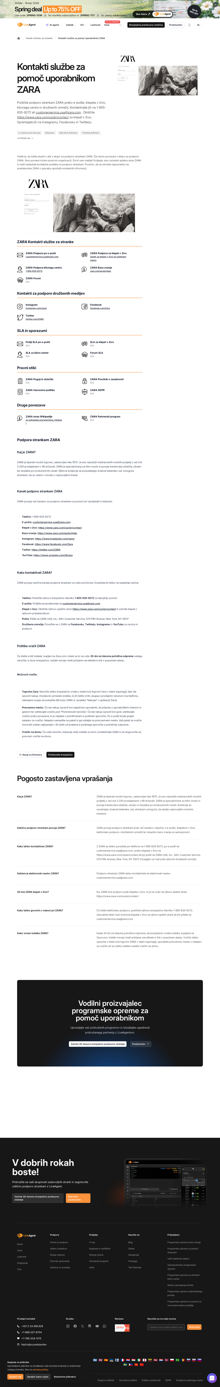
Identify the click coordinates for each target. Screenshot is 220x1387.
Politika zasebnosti (151, 1380)
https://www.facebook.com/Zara (54, 544)
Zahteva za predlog (60, 1267)
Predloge (132, 1261)
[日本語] (144, 1360)
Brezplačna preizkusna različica (146, 25)
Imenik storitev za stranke (39, 38)
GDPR (168, 1380)
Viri (83, 25)
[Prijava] (189, 25)
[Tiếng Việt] (136, 1364)
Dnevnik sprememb (60, 1261)
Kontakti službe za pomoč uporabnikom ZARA (81, 38)
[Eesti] (111, 1360)
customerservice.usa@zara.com (58, 112)
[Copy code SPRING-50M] (45, 15)
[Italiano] (139, 1360)
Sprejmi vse (15, 1376)
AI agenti (54, 24)
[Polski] (172, 1360)
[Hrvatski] (128, 1360)
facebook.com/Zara (100, 308)
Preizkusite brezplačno (60, 754)
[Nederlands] (161, 1360)
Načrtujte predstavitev (74, 1198)
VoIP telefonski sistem (178, 1258)
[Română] (183, 1360)
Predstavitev (175, 25)
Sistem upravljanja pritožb (180, 1285)
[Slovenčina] (194, 1360)
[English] (100, 1360)
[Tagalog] (131, 1364)
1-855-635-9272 (34, 271)
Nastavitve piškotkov (65, 1376)
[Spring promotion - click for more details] (110, 9)
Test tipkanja (134, 1267)
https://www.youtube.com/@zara (53, 555)
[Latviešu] (155, 1360)
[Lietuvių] (150, 1360)
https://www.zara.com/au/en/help (57, 533)
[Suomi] (117, 1360)
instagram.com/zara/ (36, 308)
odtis (91, 1267)
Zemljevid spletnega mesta (189, 1380)
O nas (92, 1242)
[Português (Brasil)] (177, 1360)
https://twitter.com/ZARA (46, 549)
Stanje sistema (57, 1255)
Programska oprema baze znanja (184, 1242)
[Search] (122, 25)
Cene (19, 1250)
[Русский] (188, 1360)
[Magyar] (133, 1360)
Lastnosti (21, 1256)
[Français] (122, 1360)
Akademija (133, 1255)
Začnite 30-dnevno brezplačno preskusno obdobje (98, 1044)
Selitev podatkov (58, 1248)
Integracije (22, 1263)
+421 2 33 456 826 (32, 1326)
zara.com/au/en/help (100, 271)
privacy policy (40, 1369)
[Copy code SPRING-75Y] (98, 15)
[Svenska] (125, 1364)
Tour (19, 1269)
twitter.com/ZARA (35, 319)
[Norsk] (166, 1360)
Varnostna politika (128, 1380)
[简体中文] (142, 1364)
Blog (130, 1242)
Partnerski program (98, 1261)
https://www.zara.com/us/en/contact (43, 117)
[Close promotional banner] (215, 4)
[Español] (106, 1360)
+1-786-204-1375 (31, 1338)
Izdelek (71, 25)
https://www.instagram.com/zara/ (55, 538)
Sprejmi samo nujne (37, 1376)
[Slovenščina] (199, 1360)
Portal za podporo (59, 1242)
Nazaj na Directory (30, 754)
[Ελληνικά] (95, 1360)
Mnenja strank (96, 1255)
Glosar (131, 1248)
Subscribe (194, 1327)
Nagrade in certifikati (99, 1248)
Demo (20, 1244)
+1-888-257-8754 (31, 1332)
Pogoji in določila (105, 1380)
